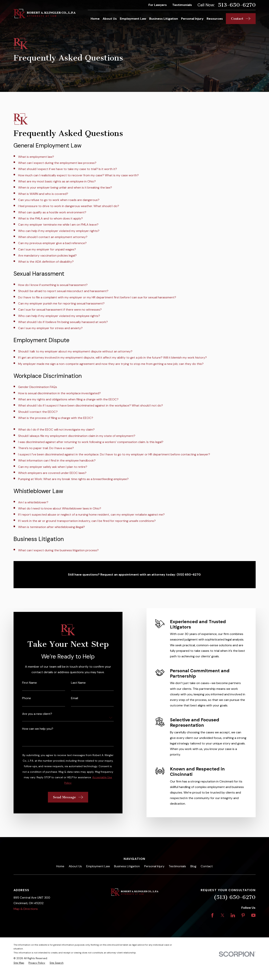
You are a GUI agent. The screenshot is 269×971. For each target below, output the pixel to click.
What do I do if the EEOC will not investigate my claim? (56, 430)
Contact (207, 866)
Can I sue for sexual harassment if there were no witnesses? (60, 310)
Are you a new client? (32, 713)
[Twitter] (222, 915)
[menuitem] (19, 963)
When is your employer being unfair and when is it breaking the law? (65, 187)
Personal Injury (154, 866)
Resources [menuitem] (215, 19)
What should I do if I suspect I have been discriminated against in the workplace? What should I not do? (90, 405)
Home (60, 866)
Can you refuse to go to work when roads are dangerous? (58, 200)
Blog (193, 866)
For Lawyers (157, 5)
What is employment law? (36, 157)
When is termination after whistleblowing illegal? (51, 527)
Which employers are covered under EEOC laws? (52, 473)
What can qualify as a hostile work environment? (52, 212)
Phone (21, 698)
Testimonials (182, 5)
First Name (24, 682)
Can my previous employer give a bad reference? (52, 243)
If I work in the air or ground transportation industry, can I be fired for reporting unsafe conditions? (87, 521)
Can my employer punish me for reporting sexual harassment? (61, 303)
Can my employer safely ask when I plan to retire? (52, 467)
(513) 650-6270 (234, 897)
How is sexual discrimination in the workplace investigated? (59, 393)
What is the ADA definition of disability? (46, 262)
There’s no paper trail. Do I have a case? (46, 448)
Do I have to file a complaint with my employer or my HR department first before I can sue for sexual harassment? (97, 297)
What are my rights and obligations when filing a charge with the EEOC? (68, 399)
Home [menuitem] (95, 19)
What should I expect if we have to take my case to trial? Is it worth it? (67, 169)
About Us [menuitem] (110, 19)
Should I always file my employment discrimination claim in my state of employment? (76, 436)
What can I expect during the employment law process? (57, 163)
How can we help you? (32, 728)
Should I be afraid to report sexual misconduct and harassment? (63, 291)
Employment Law (98, 866)
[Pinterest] (243, 915)
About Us (75, 866)
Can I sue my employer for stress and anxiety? (50, 328)
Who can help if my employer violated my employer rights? (58, 231)
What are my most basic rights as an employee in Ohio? (57, 181)
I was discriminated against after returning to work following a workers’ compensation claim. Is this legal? (90, 442)
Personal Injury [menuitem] (192, 19)
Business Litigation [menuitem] (163, 19)
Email (68, 698)
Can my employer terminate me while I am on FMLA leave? (58, 225)
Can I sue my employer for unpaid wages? (47, 249)
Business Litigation (127, 866)
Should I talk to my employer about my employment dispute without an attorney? (75, 351)
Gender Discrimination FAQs (37, 387)
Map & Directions (26, 909)
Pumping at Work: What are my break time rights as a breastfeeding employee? (73, 479)
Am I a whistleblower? (33, 502)
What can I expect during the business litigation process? (58, 550)
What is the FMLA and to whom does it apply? (50, 218)
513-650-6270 (237, 4)
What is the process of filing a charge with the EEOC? (55, 418)
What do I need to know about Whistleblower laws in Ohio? (59, 508)
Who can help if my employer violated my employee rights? (59, 316)
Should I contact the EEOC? (38, 412)
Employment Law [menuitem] (133, 19)
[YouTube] (253, 915)
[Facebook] (212, 915)
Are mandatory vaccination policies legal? (47, 255)
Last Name (72, 682)
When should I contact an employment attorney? (52, 237)
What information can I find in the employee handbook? (57, 460)
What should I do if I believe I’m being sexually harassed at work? (63, 322)
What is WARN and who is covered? (43, 194)
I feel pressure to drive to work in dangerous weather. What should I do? (68, 206)
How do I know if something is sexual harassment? (53, 285)
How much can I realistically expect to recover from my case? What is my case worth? (78, 175)
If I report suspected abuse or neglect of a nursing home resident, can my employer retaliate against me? (91, 515)
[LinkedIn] (233, 915)
